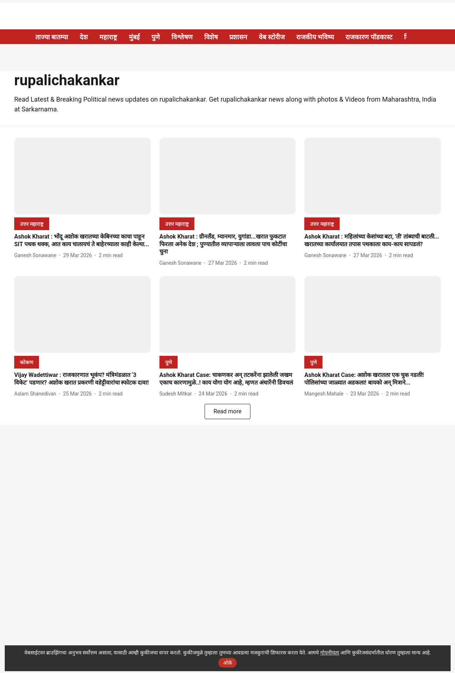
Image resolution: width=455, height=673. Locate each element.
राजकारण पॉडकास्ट (368, 37)
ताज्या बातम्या (51, 37)
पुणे (155, 37)
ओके (227, 663)
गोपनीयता (329, 653)
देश (84, 37)
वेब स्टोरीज (271, 37)
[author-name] (36, 255)
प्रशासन (238, 37)
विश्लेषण (182, 37)
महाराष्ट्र (108, 37)
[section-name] (31, 223)
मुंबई (134, 37)
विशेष (211, 37)
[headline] (82, 240)
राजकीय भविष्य (315, 37)
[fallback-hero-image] (82, 176)
